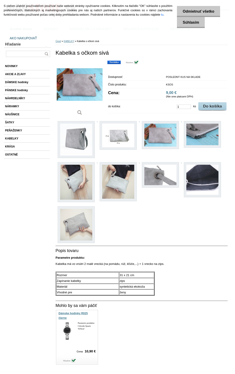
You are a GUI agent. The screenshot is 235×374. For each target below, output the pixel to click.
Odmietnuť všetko (198, 11)
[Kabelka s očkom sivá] (80, 89)
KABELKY (69, 41)
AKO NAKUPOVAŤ (23, 38)
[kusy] (184, 107)
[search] (46, 54)
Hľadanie (13, 44)
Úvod (58, 41)
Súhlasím (191, 22)
